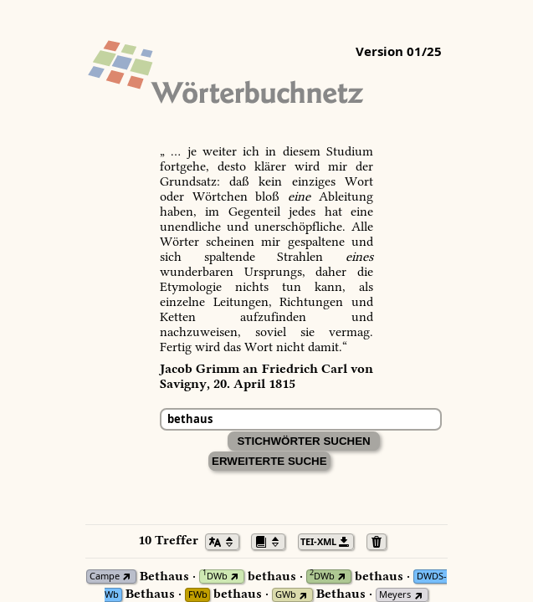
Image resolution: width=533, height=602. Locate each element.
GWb (285, 595)
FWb (198, 595)
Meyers (395, 595)
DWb (215, 576)
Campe (105, 576)
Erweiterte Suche (269, 461)
